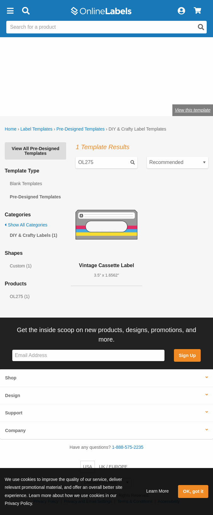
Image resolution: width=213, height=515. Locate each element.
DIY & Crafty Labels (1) (33, 235)
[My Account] (181, 11)
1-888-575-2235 (128, 447)
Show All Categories (26, 224)
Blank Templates (26, 183)
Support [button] (13, 412)
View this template (192, 110)
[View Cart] (197, 11)
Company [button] (15, 430)
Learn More (157, 491)
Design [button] (12, 395)
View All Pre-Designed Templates (35, 150)
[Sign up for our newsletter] (88, 355)
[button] (10, 11)
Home (10, 129)
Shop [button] (10, 377)
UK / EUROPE (113, 466)
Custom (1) (21, 265)
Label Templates (36, 129)
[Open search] (201, 27)
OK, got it (193, 491)
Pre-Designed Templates (80, 129)
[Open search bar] (26, 11)
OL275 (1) (20, 296)
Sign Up (187, 355)
